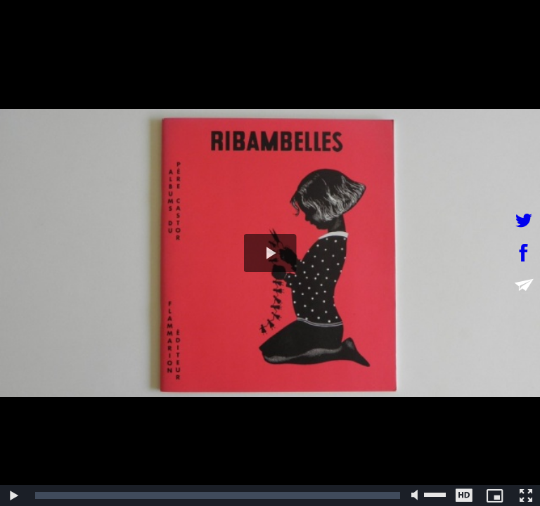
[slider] (217, 495)
